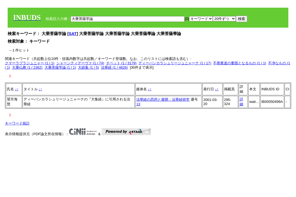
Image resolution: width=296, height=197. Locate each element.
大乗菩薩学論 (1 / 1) (60, 67)
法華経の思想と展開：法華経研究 (163, 99)
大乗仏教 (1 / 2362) (27, 67)
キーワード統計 (17, 123)
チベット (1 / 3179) (121, 63)
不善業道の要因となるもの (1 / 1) (239, 63)
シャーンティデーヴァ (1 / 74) (80, 63)
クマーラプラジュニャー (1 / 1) (29, 63)
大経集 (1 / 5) (88, 67)
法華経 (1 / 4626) (114, 67)
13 (138, 104)
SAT (73, 33)
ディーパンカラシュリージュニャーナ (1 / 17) (174, 63)
